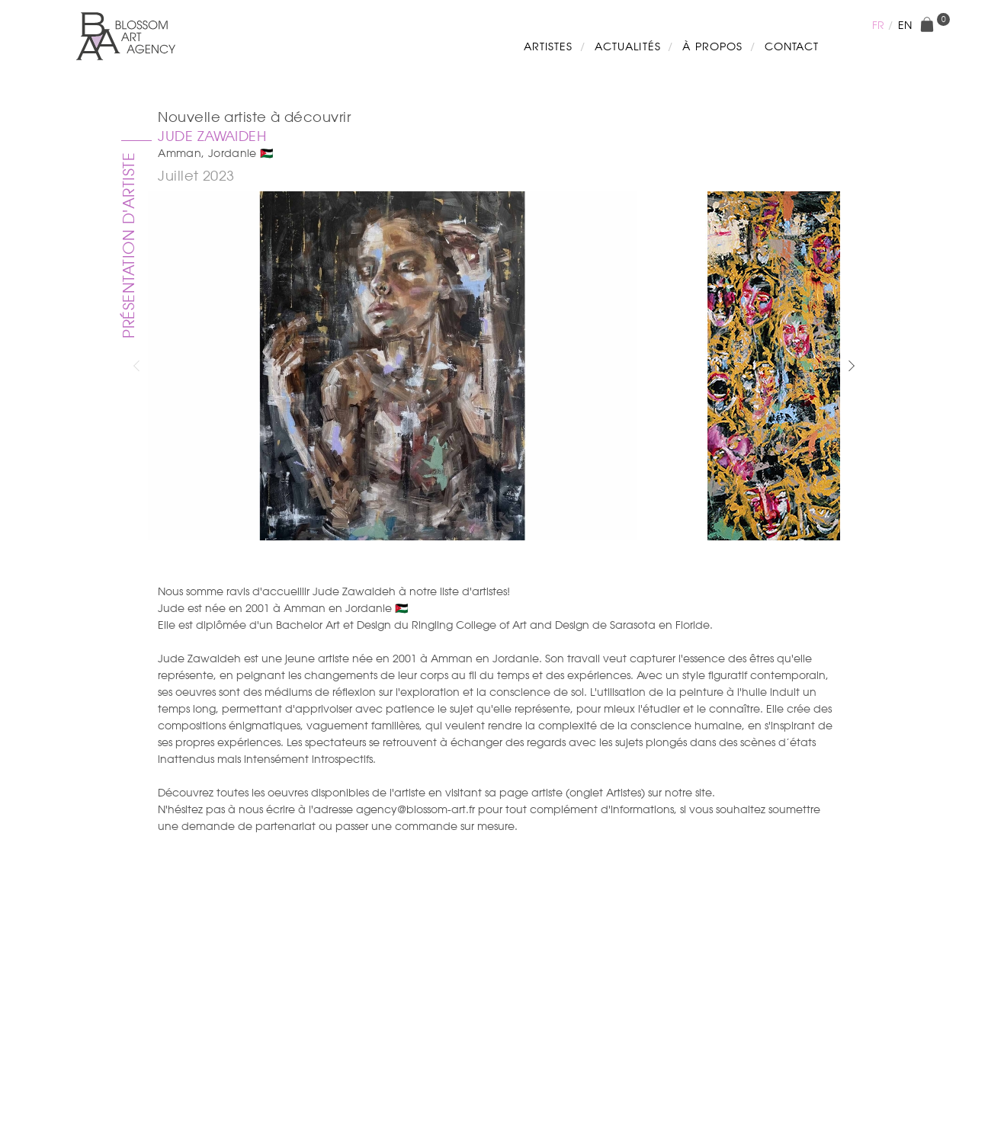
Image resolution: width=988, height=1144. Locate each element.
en (905, 25)
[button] (851, 365)
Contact (792, 46)
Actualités (628, 46)
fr (878, 25)
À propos (712, 46)
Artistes (548, 46)
